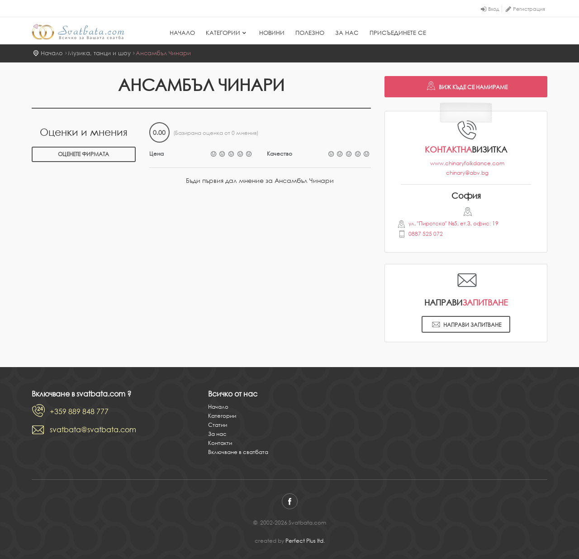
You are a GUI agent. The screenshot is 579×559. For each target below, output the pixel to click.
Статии (217, 425)
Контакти (220, 443)
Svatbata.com (78, 31)
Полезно (309, 33)
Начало (182, 33)
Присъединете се (398, 33)
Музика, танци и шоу (99, 53)
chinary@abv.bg (467, 173)
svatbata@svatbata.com (93, 429)
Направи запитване (466, 325)
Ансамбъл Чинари (163, 53)
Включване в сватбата (238, 452)
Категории (227, 33)
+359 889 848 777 (79, 411)
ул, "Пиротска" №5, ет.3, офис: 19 (453, 223)
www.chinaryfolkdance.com (467, 163)
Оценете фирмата (83, 154)
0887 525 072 (425, 234)
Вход (493, 9)
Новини (272, 33)
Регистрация (529, 9)
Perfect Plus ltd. (305, 541)
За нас (347, 33)
